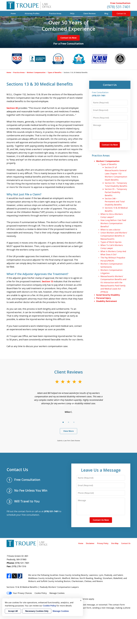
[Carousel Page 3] (74, 422)
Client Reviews (89, 13)
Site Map (114, 543)
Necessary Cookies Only (36, 611)
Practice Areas (55, 13)
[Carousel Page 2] (68, 422)
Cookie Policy (41, 593)
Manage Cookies (57, 593)
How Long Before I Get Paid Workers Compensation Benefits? (113, 223)
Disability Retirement (106, 301)
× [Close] (81, 600)
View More (68, 431)
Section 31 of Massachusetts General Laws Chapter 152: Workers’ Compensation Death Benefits (116, 173)
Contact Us (121, 13)
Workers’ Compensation (36, 72)
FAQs (72, 13)
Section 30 (12, 108)
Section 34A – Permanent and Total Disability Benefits (115, 201)
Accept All (13, 611)
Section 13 (47, 281)
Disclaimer (90, 543)
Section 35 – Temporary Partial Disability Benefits (116, 192)
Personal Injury (103, 298)
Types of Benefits (54, 72)
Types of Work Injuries (110, 242)
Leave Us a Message (101, 470)
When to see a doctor (110, 229)
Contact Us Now (68, 37)
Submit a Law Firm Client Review (68, 441)
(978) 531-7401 (118, 6)
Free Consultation (120, 3)
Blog (106, 13)
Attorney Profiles (32, 13)
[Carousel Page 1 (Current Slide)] (63, 422)
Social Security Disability (108, 295)
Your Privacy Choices (19, 593)
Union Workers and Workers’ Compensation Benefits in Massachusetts (113, 235)
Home (13, 13)
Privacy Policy (102, 543)
